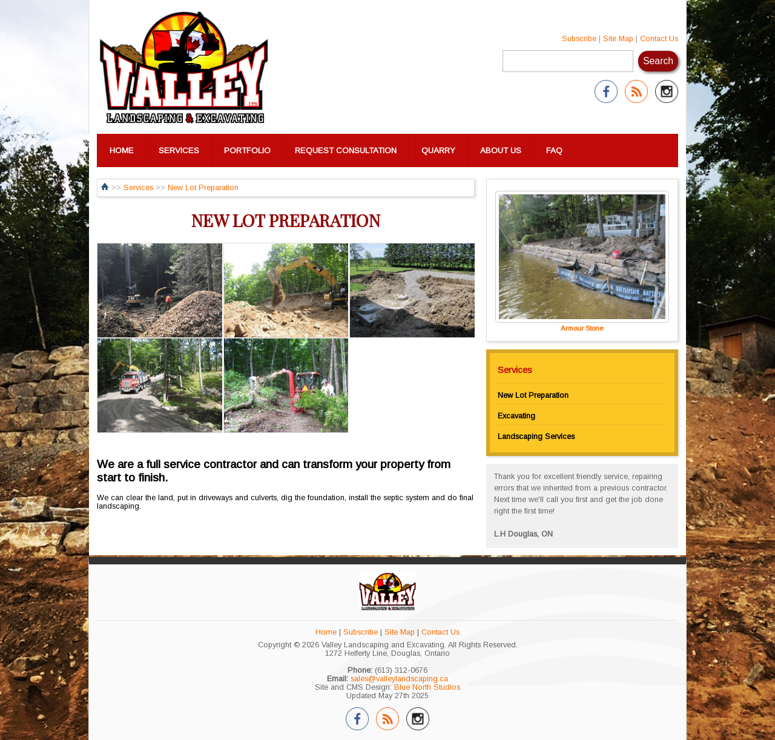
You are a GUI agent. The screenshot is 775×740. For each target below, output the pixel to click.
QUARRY (438, 150)
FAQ (554, 150)
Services (138, 187)
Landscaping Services (536, 436)
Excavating (516, 416)
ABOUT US (500, 150)
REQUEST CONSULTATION (346, 150)
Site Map (618, 39)
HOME (122, 150)
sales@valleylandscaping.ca (399, 679)
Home (326, 632)
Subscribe (579, 39)
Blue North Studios (427, 687)
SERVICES (179, 150)
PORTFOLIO (247, 150)
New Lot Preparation (203, 187)
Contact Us (659, 39)
